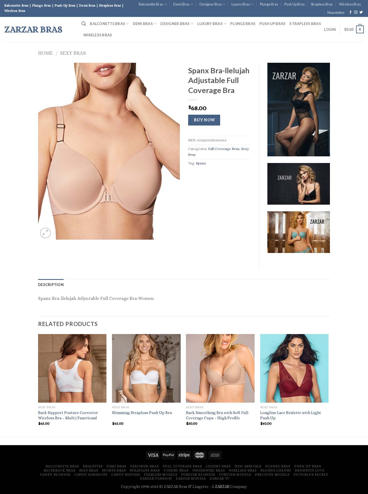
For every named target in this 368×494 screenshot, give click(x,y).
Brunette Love (309, 470)
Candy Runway (125, 475)
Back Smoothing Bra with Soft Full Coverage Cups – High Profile (217, 415)
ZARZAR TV (220, 478)
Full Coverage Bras (223, 149)
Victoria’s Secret (310, 475)
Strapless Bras (322, 4)
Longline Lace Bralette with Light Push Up (290, 415)
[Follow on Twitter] (361, 12)
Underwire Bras (208, 470)
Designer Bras (212, 4)
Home (45, 53)
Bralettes (93, 466)
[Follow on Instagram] (355, 12)
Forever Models (235, 475)
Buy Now (204, 119)
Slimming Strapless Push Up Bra (142, 412)
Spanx (201, 163)
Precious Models (272, 475)
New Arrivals (248, 466)
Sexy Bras (73, 53)
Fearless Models (160, 475)
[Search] (83, 23)
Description (51, 284)
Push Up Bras (294, 4)
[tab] (51, 284)
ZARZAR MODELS (191, 478)
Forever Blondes (198, 475)
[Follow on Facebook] (350, 12)
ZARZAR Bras (33, 29)
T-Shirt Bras (176, 470)
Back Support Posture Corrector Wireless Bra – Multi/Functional (68, 415)
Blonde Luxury (275, 470)
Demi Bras (183, 4)
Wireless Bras (350, 4)
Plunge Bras (269, 4)
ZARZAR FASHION (156, 478)
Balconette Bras (153, 4)
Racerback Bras (60, 470)
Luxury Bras (242, 4)
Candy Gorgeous (91, 475)
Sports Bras (114, 470)
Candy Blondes (55, 475)
